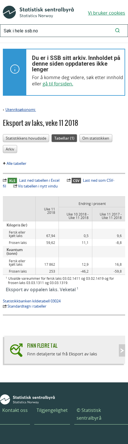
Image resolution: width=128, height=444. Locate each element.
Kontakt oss (15, 410)
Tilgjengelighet (52, 410)
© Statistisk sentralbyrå (89, 414)
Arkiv (10, 149)
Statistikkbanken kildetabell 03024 (32, 301)
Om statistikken (95, 138)
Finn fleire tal (42, 345)
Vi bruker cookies (106, 13)
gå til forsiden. (58, 84)
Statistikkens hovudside (26, 138)
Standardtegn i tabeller (26, 306)
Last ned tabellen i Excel (33, 180)
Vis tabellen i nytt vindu (38, 186)
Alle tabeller (16, 163)
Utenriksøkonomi (20, 109)
